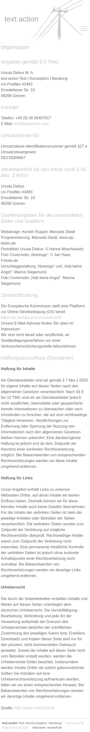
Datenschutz (10, 727)
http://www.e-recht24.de (34, 708)
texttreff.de (54, 727)
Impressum (73, 723)
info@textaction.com (31, 124)
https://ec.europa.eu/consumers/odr (31, 317)
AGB (25, 727)
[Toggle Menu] (84, 28)
